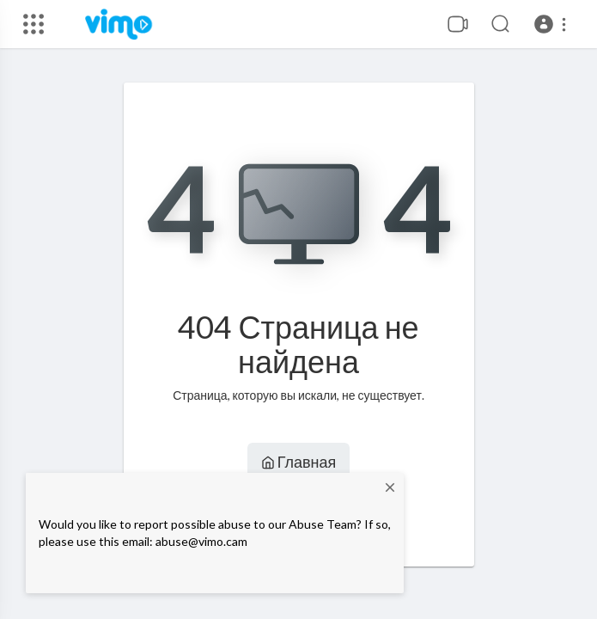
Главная (299, 461)
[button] (553, 24)
